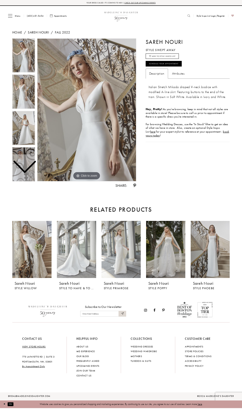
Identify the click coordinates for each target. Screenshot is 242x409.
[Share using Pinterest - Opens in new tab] (134, 186)
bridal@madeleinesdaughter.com (29, 397)
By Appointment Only (33, 367)
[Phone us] (35, 16)
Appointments (194, 347)
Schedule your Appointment (170, 68)
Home (17, 33)
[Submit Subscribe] (122, 315)
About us (82, 347)
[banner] (121, 16)
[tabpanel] (86, 111)
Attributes (178, 79)
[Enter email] (103, 315)
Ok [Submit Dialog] (13, 405)
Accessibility (193, 361)
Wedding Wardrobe (144, 352)
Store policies (194, 352)
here (200, 405)
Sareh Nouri (38, 33)
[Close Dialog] (5, 405)
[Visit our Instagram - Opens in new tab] (145, 311)
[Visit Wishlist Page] (232, 16)
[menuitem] (14, 16)
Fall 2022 (62, 33)
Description (156, 79)
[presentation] (32, 250)
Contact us (84, 376)
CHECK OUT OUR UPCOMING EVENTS (144, 3)
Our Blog (82, 356)
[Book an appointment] (58, 16)
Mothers (136, 356)
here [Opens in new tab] (152, 137)
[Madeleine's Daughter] (47, 311)
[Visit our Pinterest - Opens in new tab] (163, 311)
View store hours (34, 347)
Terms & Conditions (198, 356)
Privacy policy (194, 366)
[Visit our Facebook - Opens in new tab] (154, 311)
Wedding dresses (142, 347)
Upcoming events (87, 366)
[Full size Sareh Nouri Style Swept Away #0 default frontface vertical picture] (86, 111)
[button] (14, 16)
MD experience (85, 352)
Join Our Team (85, 371)
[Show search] (188, 16)
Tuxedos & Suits (141, 361)
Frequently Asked (87, 361)
